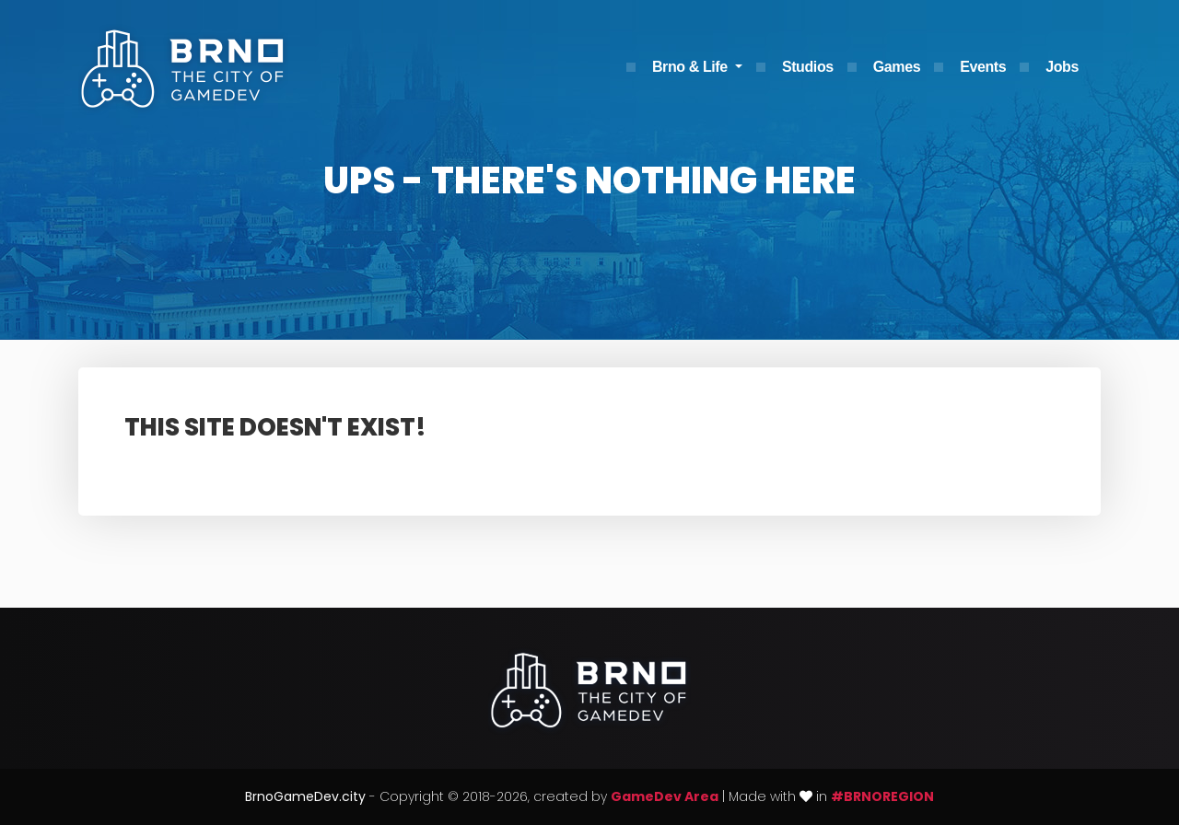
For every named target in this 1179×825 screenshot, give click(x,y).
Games (896, 67)
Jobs (1062, 67)
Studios (808, 67)
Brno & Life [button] (691, 67)
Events (983, 67)
